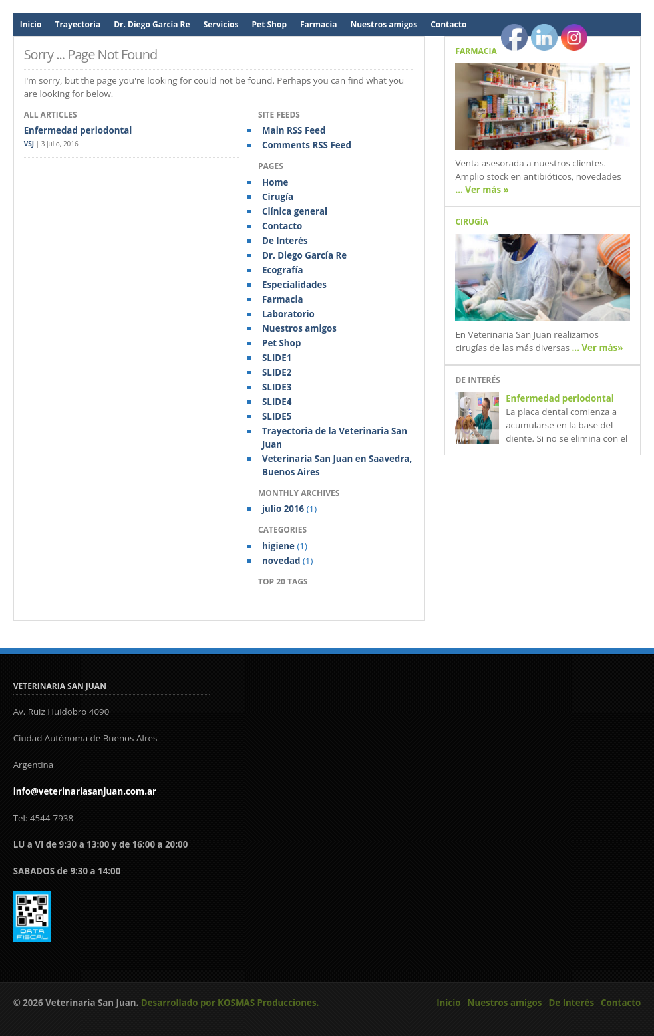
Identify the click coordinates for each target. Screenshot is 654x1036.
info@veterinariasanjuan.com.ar (84, 791)
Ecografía (282, 270)
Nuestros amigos (383, 24)
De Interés (285, 241)
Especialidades (294, 285)
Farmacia (318, 24)
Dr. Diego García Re (152, 24)
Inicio (31, 24)
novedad (281, 561)
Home (275, 182)
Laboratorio (288, 314)
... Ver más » (481, 189)
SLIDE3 (276, 387)
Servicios (221, 24)
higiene (278, 546)
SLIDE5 (276, 416)
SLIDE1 (276, 358)
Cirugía (277, 197)
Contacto (448, 24)
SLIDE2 (276, 372)
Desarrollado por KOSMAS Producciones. (230, 1003)
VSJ (29, 143)
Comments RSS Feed (306, 145)
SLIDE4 (276, 402)
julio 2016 (283, 509)
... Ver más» (597, 348)
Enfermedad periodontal (78, 130)
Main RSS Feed (293, 130)
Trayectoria (77, 24)
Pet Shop (269, 24)
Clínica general (294, 211)
